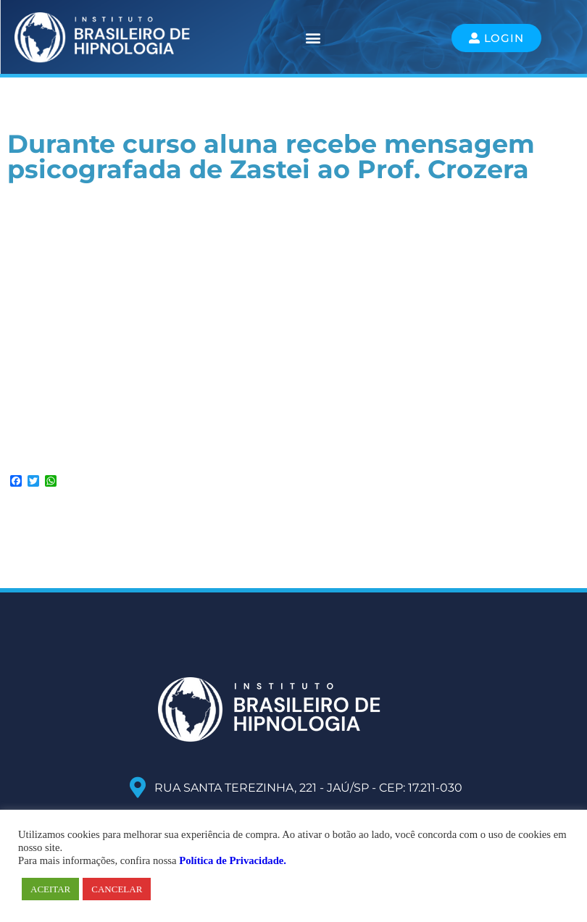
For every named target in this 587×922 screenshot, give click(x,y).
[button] (313, 38)
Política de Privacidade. (232, 860)
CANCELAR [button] (116, 889)
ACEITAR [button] (50, 889)
